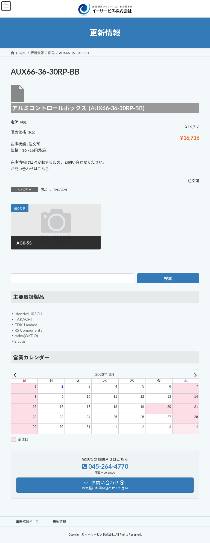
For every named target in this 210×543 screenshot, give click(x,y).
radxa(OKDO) (26, 335)
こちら (43, 168)
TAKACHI (60, 189)
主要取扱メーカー (29, 521)
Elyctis (20, 341)
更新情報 (59, 521)
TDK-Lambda (25, 324)
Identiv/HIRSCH (28, 313)
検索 (168, 278)
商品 (44, 189)
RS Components (28, 330)
